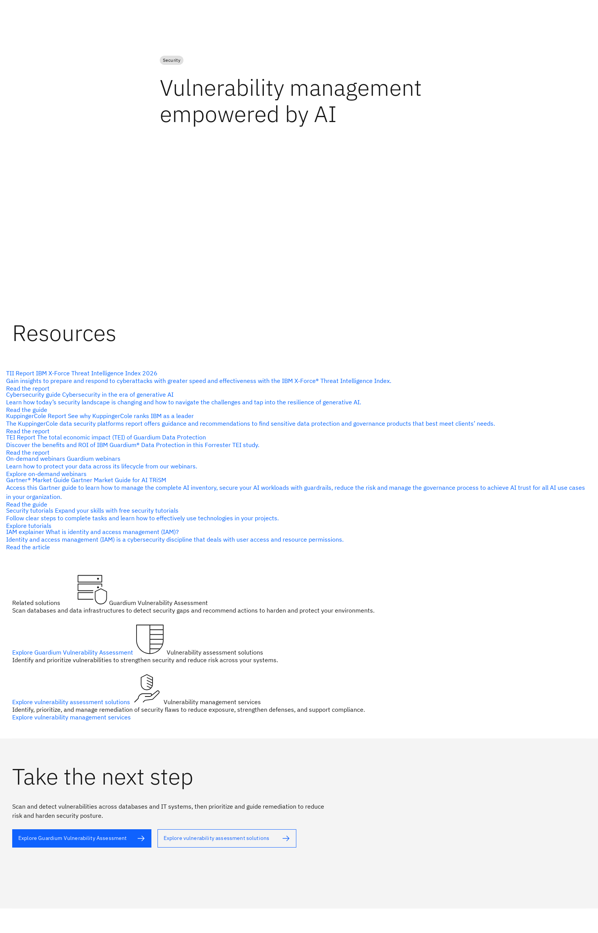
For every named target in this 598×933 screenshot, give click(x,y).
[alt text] (296, 402)
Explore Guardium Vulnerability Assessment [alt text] (73, 652)
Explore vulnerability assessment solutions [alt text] (72, 702)
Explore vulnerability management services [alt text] (71, 717)
